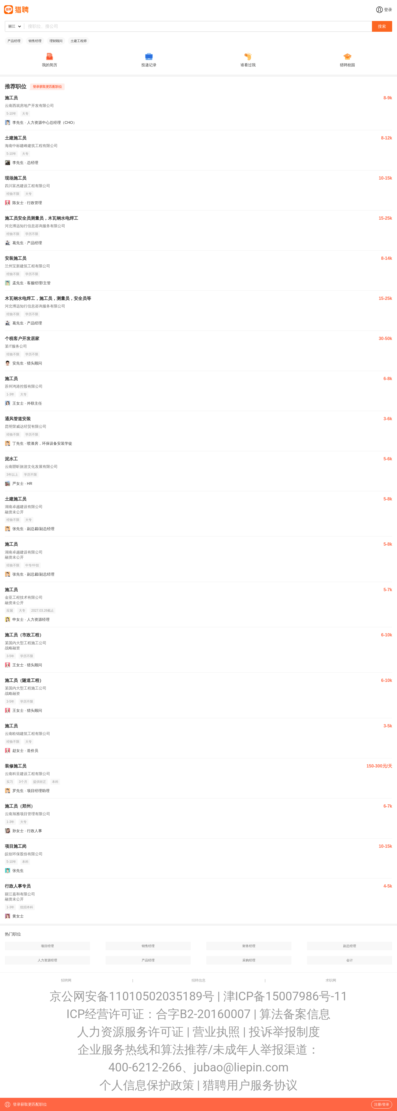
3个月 (23, 782)
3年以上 (12, 474)
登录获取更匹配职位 (47, 87)
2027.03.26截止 (42, 610)
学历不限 (31, 234)
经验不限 (12, 194)
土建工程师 (79, 41)
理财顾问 (56, 41)
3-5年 (10, 656)
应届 (9, 610)
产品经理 (14, 41)
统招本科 (26, 907)
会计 (349, 960)
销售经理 (35, 41)
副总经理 (349, 946)
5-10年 (11, 113)
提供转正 (39, 782)
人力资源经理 (47, 960)
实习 (9, 782)
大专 (25, 113)
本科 (55, 782)
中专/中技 (32, 565)
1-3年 (10, 394)
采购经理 (248, 960)
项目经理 (47, 946)
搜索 (382, 26)
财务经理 (248, 946)
